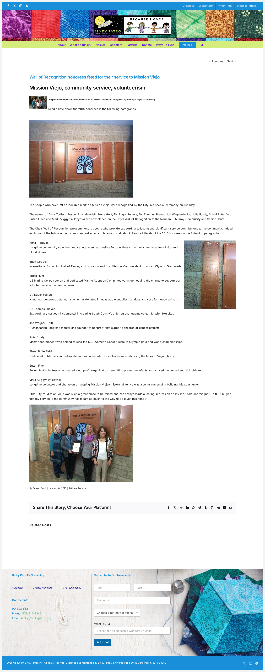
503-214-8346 (32, 613)
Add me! (103, 642)
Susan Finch (39, 488)
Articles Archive (77, 488)
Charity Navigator (43, 587)
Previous (217, 61)
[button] (202, 44)
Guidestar (17, 587)
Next (230, 61)
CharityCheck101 (73, 587)
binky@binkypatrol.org (36, 618)
